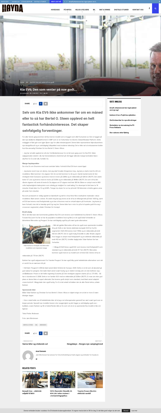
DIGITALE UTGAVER (40, 1)
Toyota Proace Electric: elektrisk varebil (86, 392)
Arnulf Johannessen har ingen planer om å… (83, 2)
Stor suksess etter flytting (119, 133)
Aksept (125, 411)
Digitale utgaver (121, 10)
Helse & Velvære (82, 10)
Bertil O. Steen (28, 325)
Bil (94, 10)
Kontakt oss (15, 1)
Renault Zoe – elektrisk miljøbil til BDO (31, 392)
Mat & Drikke (104, 10)
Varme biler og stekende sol (35, 344)
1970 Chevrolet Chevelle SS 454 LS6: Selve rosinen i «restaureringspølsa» (61, 393)
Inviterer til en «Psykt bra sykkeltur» (123, 115)
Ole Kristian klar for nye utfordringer (123, 120)
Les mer (134, 410)
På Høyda (67, 10)
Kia (36, 325)
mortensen (25, 93)
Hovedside (55, 10)
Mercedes (43, 325)
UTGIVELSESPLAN (26, 1)
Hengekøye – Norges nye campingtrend (85, 344)
